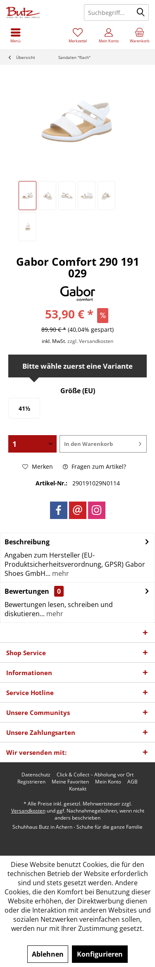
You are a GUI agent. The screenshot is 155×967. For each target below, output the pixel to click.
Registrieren (31, 781)
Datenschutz (35, 774)
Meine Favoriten (70, 781)
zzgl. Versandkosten (90, 341)
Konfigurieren (100, 954)
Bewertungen (27, 591)
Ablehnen (48, 954)
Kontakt (77, 789)
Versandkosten (28, 810)
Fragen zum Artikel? (94, 466)
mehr (59, 573)
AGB (132, 781)
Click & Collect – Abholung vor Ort (95, 774)
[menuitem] (139, 35)
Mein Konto (108, 781)
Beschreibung (27, 541)
